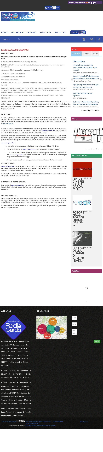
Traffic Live (60, 32)
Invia (97, 342)
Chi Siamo (31, 32)
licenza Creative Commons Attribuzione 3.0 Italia (40, 425)
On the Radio (17, 32)
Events (4, 32)
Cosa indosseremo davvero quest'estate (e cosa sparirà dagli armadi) (85, 67)
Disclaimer (84, 422)
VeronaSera (79, 61)
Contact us (45, 32)
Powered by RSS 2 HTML (90, 110)
